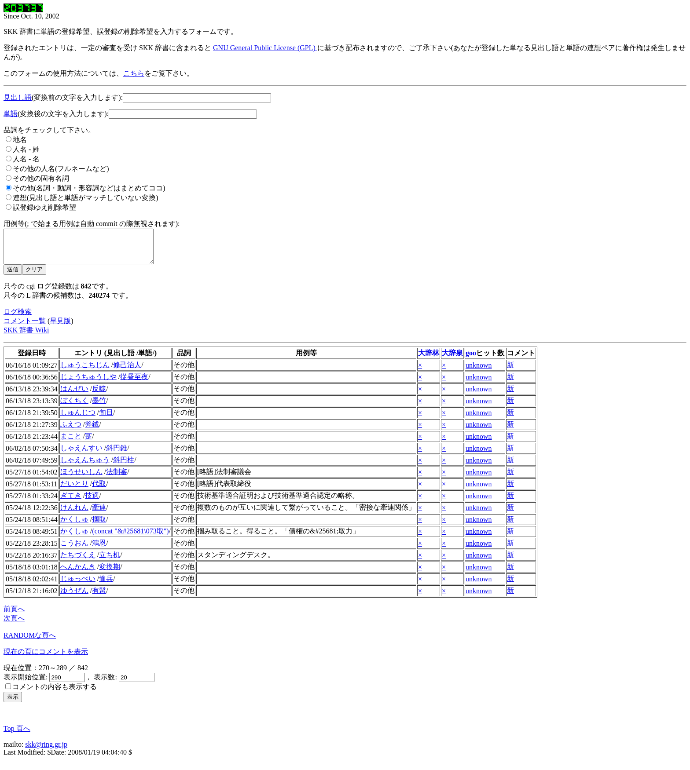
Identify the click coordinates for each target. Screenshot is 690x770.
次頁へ (14, 624)
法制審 (116, 478)
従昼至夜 (134, 383)
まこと (70, 442)
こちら (133, 73)
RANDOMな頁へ (30, 642)
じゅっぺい (77, 585)
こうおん (74, 549)
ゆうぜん (74, 597)
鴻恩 (99, 549)
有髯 (99, 597)
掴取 (99, 525)
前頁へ (14, 615)
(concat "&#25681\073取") (130, 537)
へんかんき (77, 573)
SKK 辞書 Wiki (26, 336)
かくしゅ (74, 525)
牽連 (99, 514)
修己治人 (127, 371)
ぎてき (70, 502)
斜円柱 (123, 466)
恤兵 (106, 585)
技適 (92, 502)
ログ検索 (18, 318)
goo (471, 359)
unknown (479, 372)
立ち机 (109, 561)
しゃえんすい (81, 454)
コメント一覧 (25, 327)
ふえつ (70, 430)
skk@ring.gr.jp (46, 751)
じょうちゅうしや (88, 383)
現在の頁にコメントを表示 (46, 658)
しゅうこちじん (85, 371)
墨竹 (99, 407)
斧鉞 (92, 430)
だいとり (74, 490)
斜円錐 (116, 454)
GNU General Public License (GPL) (265, 47)
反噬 (99, 395)
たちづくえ (77, 561)
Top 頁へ (17, 735)
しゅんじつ (77, 419)
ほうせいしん (81, 478)
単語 (11, 113)
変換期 (109, 573)
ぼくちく (74, 407)
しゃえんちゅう (85, 466)
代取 (99, 490)
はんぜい (74, 395)
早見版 (60, 327)
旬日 (106, 419)
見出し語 (18, 97)
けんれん (74, 514)
